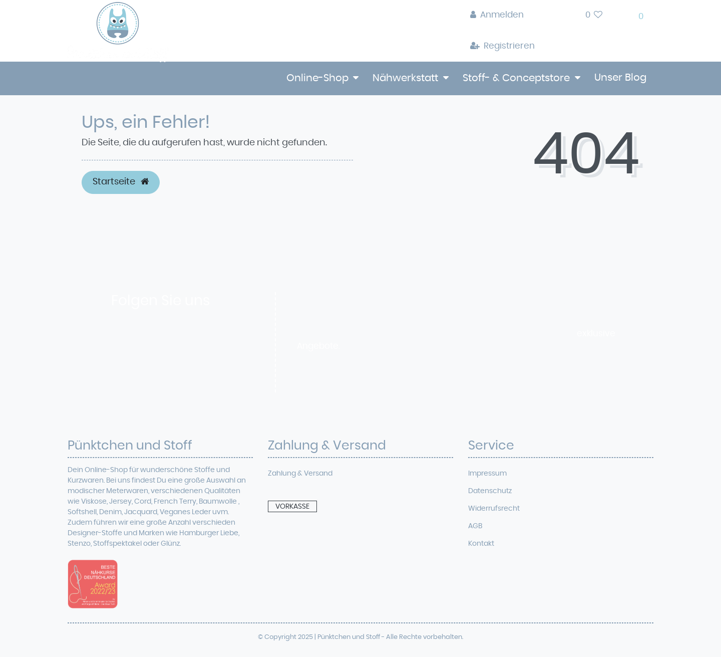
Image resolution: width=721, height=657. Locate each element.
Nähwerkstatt (405, 78)
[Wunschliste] (594, 15)
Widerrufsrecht (494, 508)
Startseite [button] (121, 181)
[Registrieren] (502, 46)
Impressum (487, 473)
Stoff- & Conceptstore (516, 78)
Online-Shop (317, 78)
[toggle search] (560, 18)
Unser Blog (620, 78)
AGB (475, 526)
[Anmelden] (502, 15)
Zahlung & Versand (300, 473)
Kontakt (481, 543)
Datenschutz (490, 491)
